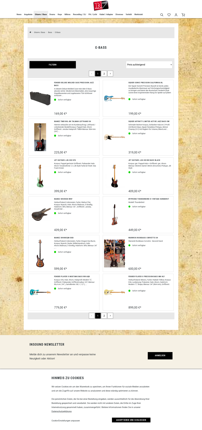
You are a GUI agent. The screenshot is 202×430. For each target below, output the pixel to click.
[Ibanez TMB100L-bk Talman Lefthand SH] (40, 137)
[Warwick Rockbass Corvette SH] (114, 253)
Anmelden (160, 355)
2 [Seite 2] (104, 73)
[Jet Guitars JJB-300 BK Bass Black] (114, 176)
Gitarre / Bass (41, 14)
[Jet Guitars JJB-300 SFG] (40, 176)
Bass (50, 32)
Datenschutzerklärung (61, 411)
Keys (60, 14)
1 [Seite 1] (98, 73)
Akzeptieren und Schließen (131, 420)
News (19, 14)
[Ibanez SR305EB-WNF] (40, 215)
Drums (52, 14)
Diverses (119, 14)
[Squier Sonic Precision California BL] (114, 98)
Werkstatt (138, 14)
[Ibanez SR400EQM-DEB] (40, 253)
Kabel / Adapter (106, 14)
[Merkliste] (168, 15)
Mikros (67, 14)
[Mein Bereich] (176, 15)
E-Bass (57, 32)
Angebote (28, 14)
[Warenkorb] (183, 15)
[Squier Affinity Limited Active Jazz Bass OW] (114, 137)
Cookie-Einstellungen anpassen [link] (66, 420)
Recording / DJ (79, 14)
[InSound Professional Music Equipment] (30, 32)
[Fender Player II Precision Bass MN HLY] (114, 292)
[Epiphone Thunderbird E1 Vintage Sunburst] (114, 214)
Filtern (53, 65)
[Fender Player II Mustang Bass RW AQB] (40, 292)
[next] (110, 73)
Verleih (129, 14)
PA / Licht (93, 14)
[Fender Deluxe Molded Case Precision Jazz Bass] (40, 98)
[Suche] (161, 15)
